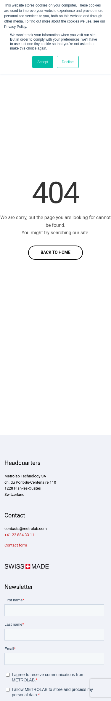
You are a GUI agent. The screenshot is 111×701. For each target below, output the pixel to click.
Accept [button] (42, 62)
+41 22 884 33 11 (19, 535)
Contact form (15, 545)
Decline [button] (68, 62)
